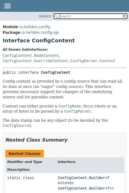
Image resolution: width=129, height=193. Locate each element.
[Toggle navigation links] (7, 6)
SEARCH (45, 16)
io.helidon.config (34, 27)
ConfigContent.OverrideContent (35, 61)
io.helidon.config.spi (40, 32)
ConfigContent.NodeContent (31, 55)
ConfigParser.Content (92, 61)
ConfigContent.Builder (81, 178)
